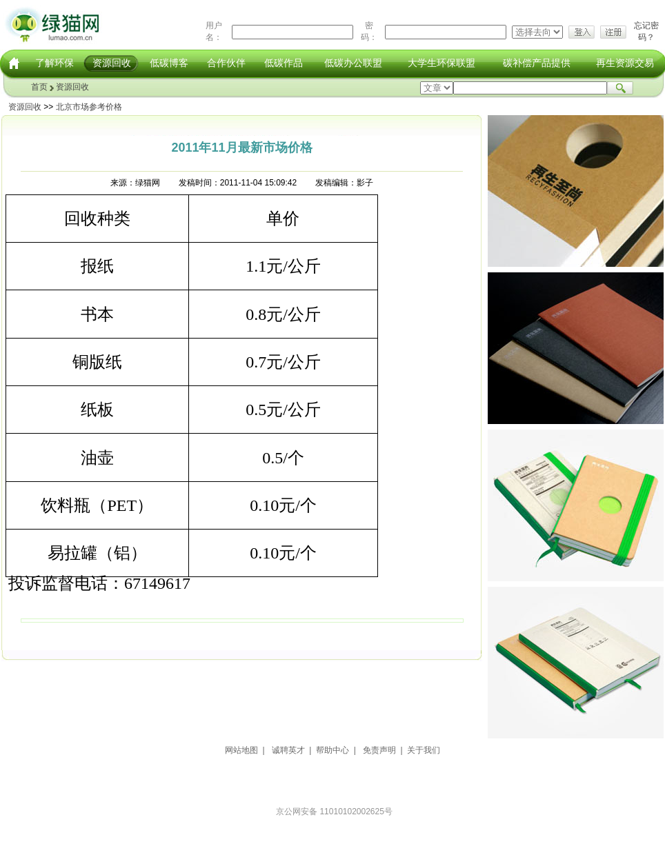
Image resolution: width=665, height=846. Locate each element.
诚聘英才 (288, 750)
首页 (39, 87)
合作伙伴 (226, 62)
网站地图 (241, 750)
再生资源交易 (625, 62)
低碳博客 (169, 62)
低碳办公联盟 (353, 62)
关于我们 (423, 750)
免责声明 (379, 750)
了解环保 (54, 62)
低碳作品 (283, 62)
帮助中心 (332, 750)
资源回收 (111, 62)
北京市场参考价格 (89, 107)
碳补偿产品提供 (536, 62)
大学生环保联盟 (441, 62)
